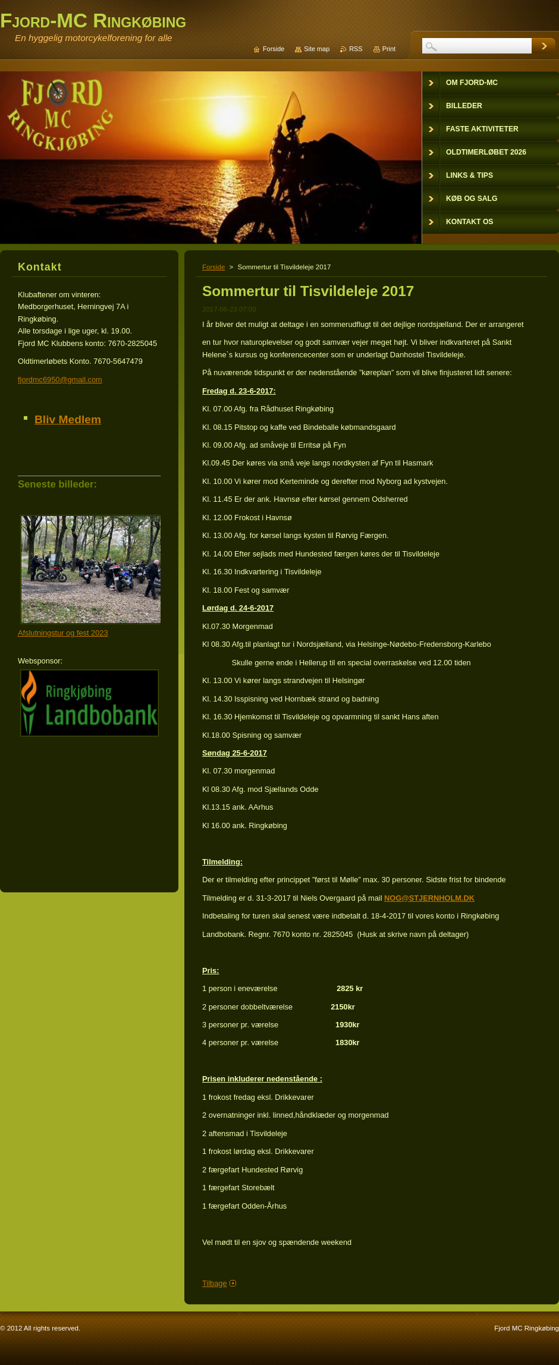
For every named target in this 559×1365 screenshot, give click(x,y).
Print (388, 48)
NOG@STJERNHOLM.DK (429, 898)
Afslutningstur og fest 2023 (63, 632)
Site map (316, 48)
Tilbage (214, 1283)
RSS (355, 48)
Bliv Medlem (67, 419)
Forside (213, 267)
